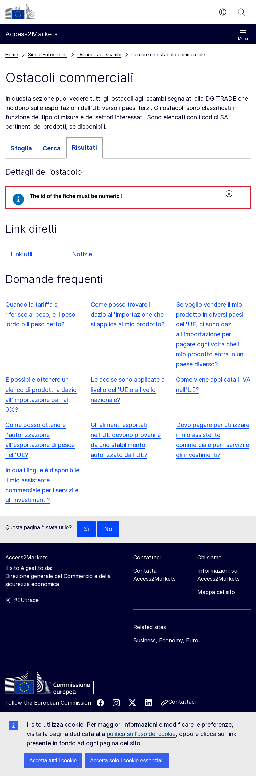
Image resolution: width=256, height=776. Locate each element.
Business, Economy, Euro (165, 640)
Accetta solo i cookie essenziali (127, 760)
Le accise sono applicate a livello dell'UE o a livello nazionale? (128, 389)
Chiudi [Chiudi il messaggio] (228, 193)
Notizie (82, 254)
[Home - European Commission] (53, 684)
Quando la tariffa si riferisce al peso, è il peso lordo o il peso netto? (40, 314)
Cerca (241, 12)
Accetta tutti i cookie (53, 760)
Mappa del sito (216, 592)
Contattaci (182, 701)
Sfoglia (21, 148)
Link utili (22, 254)
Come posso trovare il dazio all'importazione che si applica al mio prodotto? (127, 314)
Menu (243, 35)
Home (11, 54)
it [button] (223, 12)
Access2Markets (26, 557)
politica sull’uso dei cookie (141, 734)
